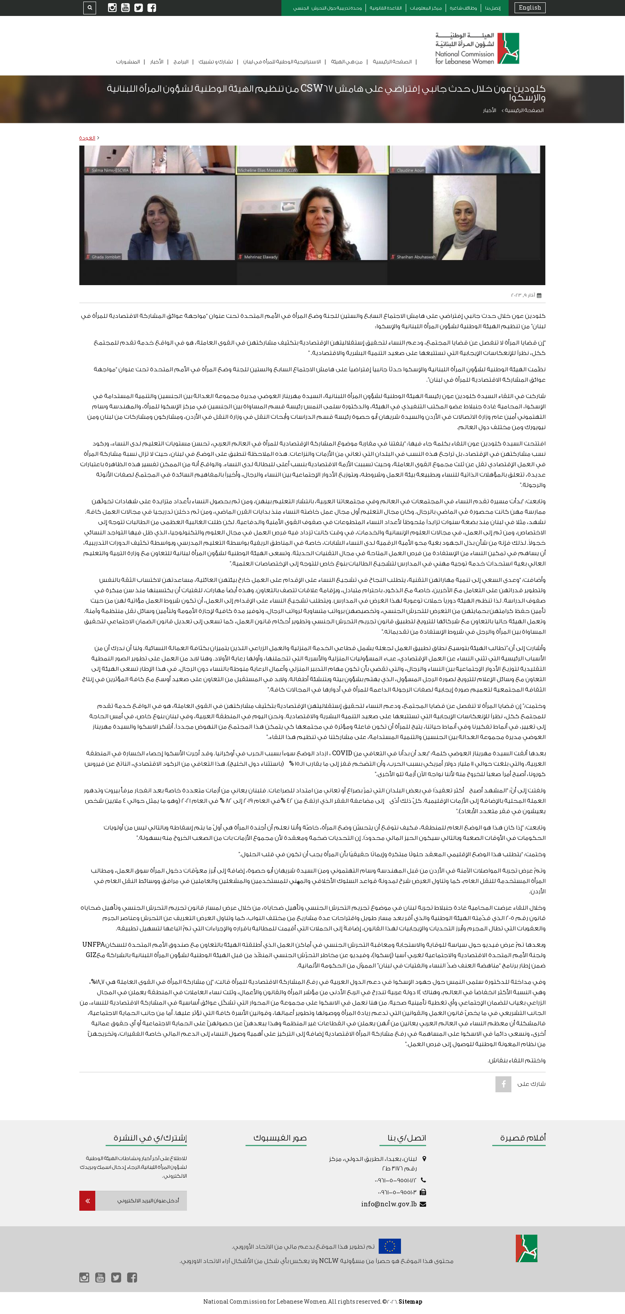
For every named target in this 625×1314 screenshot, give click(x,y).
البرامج (181, 62)
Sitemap (410, 1304)
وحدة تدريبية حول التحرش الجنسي (327, 8)
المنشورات (128, 62)
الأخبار (156, 62)
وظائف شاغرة (463, 8)
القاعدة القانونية (386, 8)
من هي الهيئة (347, 62)
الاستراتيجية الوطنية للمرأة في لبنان (282, 62)
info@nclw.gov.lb (389, 1204)
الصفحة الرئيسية (392, 62)
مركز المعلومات (426, 8)
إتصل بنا (493, 8)
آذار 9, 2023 (526, 295)
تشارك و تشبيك (216, 62)
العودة (87, 138)
